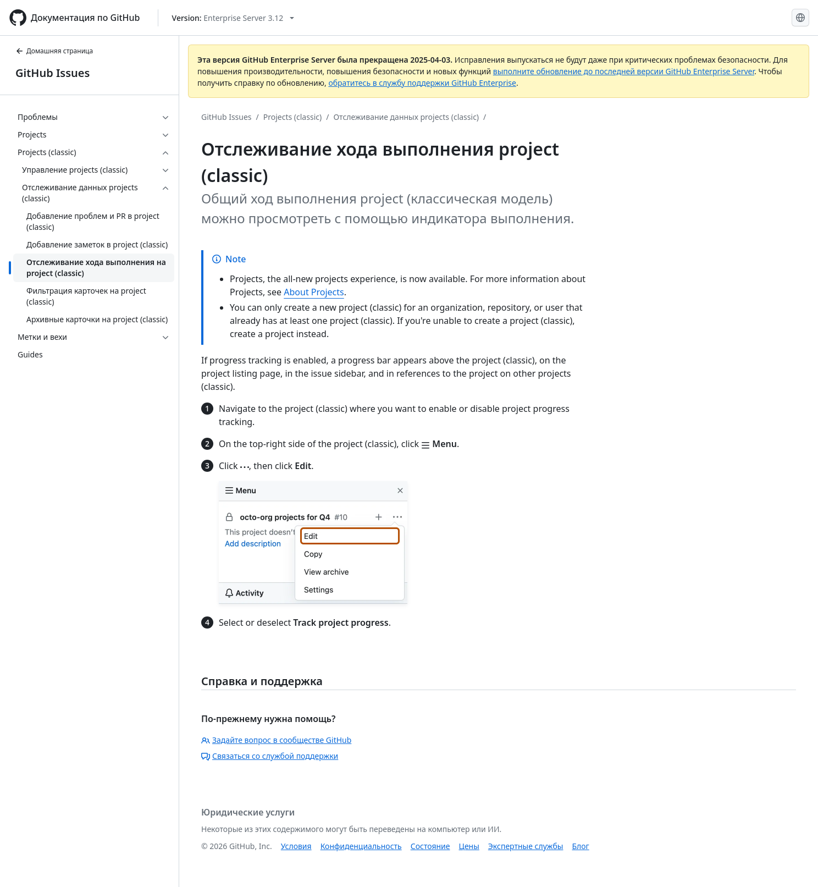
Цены (469, 846)
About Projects (314, 292)
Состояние (430, 846)
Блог (580, 846)
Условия (296, 846)
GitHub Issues (52, 72)
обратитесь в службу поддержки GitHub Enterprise (422, 83)
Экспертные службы (525, 846)
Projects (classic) (292, 117)
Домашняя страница (54, 51)
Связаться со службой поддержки (269, 756)
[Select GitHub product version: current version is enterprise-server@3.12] (233, 17)
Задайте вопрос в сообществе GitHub (276, 740)
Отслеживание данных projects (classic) (406, 117)
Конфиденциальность (361, 846)
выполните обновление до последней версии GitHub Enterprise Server (623, 71)
